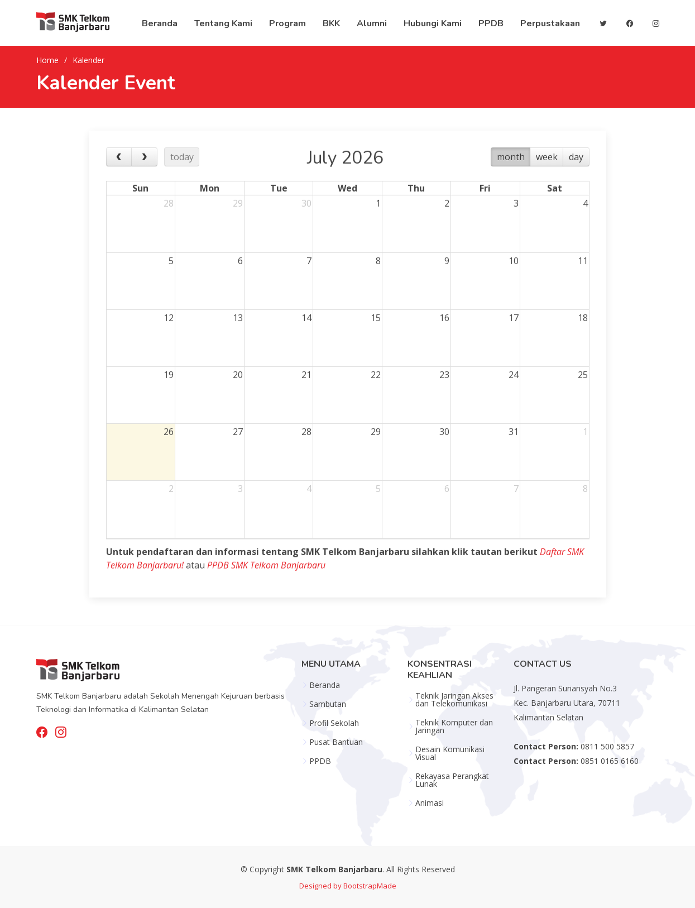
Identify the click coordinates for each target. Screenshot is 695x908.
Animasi (429, 803)
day (576, 173)
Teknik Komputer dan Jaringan (454, 726)
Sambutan (327, 704)
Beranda (324, 685)
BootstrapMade (369, 886)
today (182, 173)
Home (47, 60)
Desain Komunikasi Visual (450, 753)
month (511, 173)
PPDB (320, 761)
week (547, 173)
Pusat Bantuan (336, 742)
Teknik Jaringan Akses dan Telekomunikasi (454, 700)
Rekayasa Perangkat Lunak (452, 780)
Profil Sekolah (334, 723)
